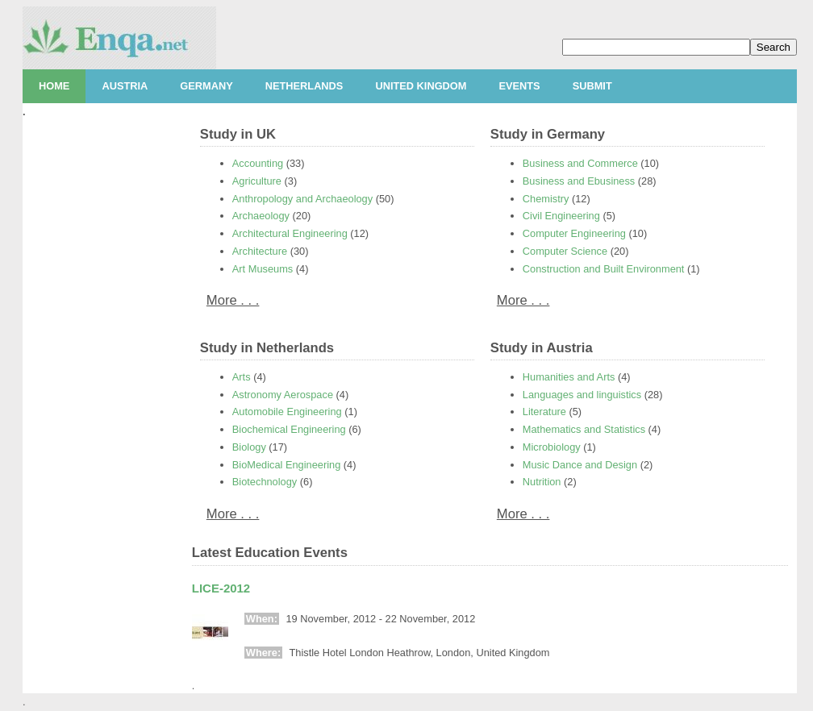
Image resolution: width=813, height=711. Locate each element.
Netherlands (304, 86)
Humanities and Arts (569, 377)
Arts (241, 377)
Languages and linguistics (582, 395)
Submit (592, 86)
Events (519, 86)
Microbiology (552, 447)
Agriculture (256, 181)
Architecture (259, 251)
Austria (125, 86)
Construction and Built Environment (604, 269)
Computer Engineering (574, 233)
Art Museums (262, 269)
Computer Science (565, 251)
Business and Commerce (580, 163)
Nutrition (542, 482)
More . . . (233, 300)
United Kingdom (420, 86)
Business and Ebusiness (579, 181)
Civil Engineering (561, 216)
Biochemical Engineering (289, 429)
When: (261, 619)
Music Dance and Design (580, 465)
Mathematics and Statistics (584, 429)
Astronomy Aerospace (282, 395)
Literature (544, 411)
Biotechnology (264, 482)
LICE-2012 (221, 588)
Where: (263, 653)
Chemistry (546, 199)
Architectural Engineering (290, 233)
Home (54, 86)
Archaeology (261, 216)
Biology (249, 447)
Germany (206, 86)
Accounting (257, 163)
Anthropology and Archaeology (302, 199)
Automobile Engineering (287, 411)
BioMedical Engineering (286, 465)
